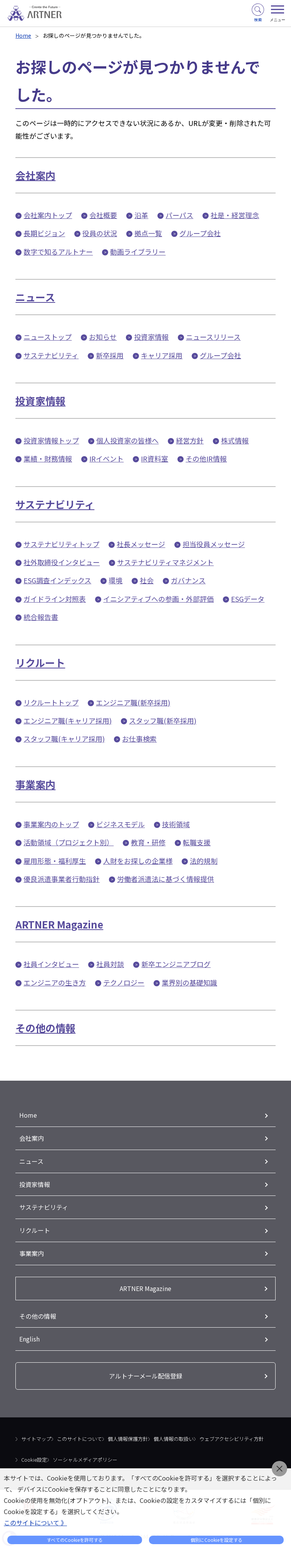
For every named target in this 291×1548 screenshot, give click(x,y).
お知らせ (103, 337)
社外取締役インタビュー (61, 562)
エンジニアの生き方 (54, 982)
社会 (147, 580)
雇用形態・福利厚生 (54, 861)
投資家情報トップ (51, 440)
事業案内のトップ (51, 824)
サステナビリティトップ (61, 544)
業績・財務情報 (47, 458)
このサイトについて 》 (35, 1522)
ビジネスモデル (120, 824)
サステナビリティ (51, 355)
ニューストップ (47, 337)
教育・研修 (148, 842)
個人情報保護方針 (128, 1438)
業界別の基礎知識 (189, 982)
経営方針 (190, 440)
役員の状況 (99, 233)
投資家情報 (151, 337)
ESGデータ (247, 599)
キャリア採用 (161, 355)
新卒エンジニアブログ (176, 964)
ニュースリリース (213, 337)
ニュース (35, 297)
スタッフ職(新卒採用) (162, 720)
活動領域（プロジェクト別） (68, 842)
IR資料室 (154, 458)
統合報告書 (40, 617)
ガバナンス (188, 580)
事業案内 (35, 784)
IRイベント (106, 458)
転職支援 (197, 842)
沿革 (141, 215)
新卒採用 (110, 355)
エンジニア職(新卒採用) (133, 702)
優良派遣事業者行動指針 (61, 879)
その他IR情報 (206, 458)
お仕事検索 (139, 739)
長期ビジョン (44, 233)
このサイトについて (79, 1438)
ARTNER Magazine (59, 924)
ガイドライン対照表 (54, 599)
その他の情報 (45, 1028)
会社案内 (35, 175)
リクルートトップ (51, 702)
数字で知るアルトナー (58, 252)
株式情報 (235, 440)
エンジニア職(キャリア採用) (67, 720)
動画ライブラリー (138, 252)
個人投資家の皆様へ (127, 440)
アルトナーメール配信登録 (145, 1375)
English (29, 1338)
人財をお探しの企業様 (137, 861)
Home (23, 35)
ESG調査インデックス (57, 580)
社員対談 (110, 964)
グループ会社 (200, 233)
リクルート (40, 662)
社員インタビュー (51, 964)
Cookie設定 (34, 1459)
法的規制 (203, 861)
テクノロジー (123, 982)
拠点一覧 (148, 233)
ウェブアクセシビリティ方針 (231, 1438)
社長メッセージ (141, 544)
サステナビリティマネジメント (165, 562)
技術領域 (176, 824)
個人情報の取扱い (174, 1438)
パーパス (179, 215)
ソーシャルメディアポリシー (85, 1459)
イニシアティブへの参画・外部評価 (158, 599)
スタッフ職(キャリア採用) (64, 739)
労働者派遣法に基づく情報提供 (165, 879)
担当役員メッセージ (213, 544)
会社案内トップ (47, 215)
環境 (115, 580)
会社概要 (103, 215)
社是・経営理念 (235, 215)
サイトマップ (36, 1438)
